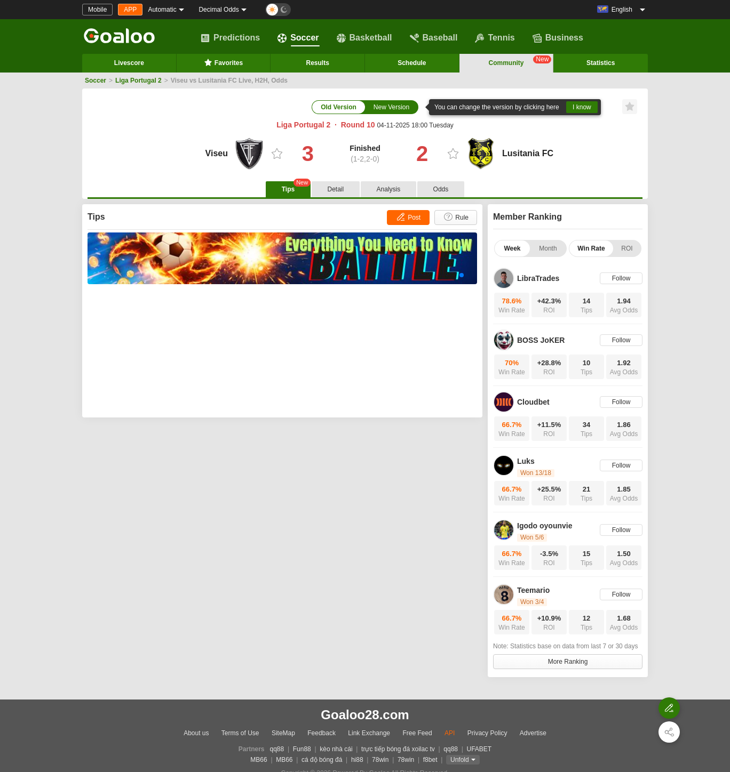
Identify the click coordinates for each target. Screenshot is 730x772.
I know (582, 107)
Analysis (389, 189)
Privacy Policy (487, 733)
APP (130, 9)
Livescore (129, 63)
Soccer (298, 38)
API (450, 733)
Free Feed (417, 733)
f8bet (430, 759)
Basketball (364, 38)
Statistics (600, 63)
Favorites (223, 62)
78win (380, 759)
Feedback (321, 733)
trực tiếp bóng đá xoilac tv (398, 749)
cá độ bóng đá (321, 759)
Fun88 (302, 749)
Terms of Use (240, 733)
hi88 (357, 759)
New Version (391, 107)
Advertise (533, 733)
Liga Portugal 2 (138, 80)
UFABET (479, 749)
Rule (456, 216)
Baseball (434, 38)
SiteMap (283, 733)
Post (407, 216)
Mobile (97, 9)
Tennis (494, 38)
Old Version (338, 107)
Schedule (412, 63)
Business (558, 38)
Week (512, 248)
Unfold (459, 759)
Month (548, 248)
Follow (621, 278)
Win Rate (591, 248)
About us (196, 733)
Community (520, 61)
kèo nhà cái (336, 749)
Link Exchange (369, 733)
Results (317, 63)
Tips (296, 187)
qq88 (277, 749)
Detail (336, 189)
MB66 (258, 759)
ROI (626, 248)
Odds (441, 189)
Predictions (230, 38)
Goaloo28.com (365, 714)
